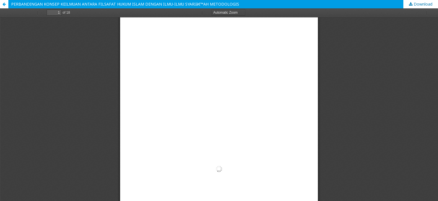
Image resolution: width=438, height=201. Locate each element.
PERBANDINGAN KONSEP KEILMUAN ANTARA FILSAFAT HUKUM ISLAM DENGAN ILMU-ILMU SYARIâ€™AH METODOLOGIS (125, 4)
